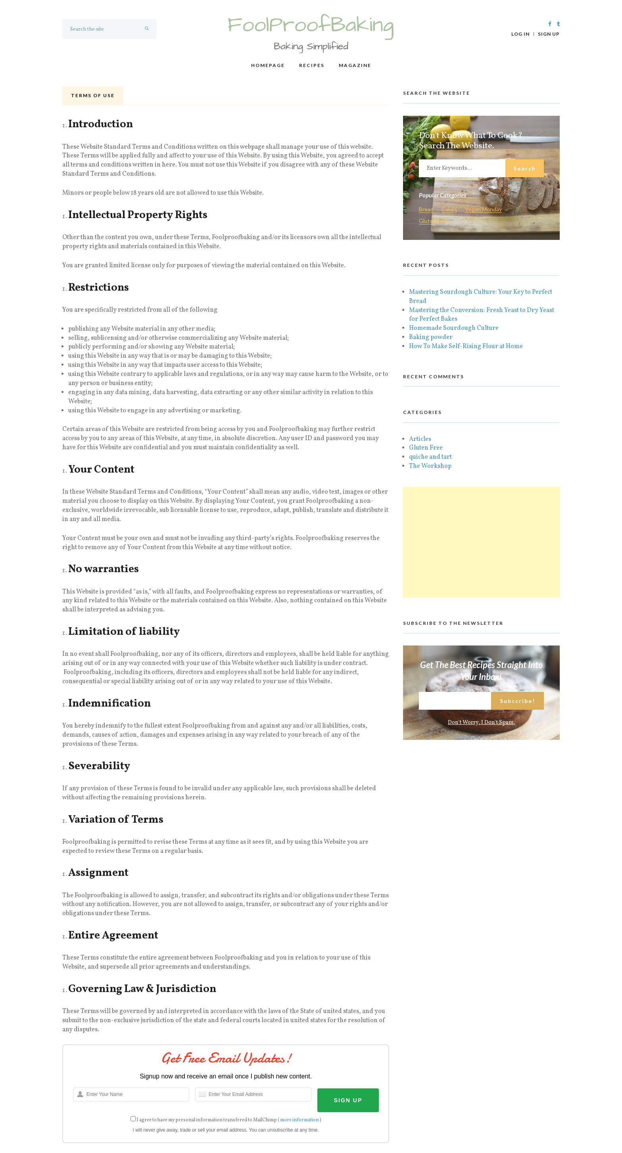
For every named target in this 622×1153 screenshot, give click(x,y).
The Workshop (430, 466)
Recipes (311, 65)
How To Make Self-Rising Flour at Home (466, 346)
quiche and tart (430, 457)
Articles (420, 439)
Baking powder (431, 337)
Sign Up (549, 34)
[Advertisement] (481, 542)
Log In (520, 34)
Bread (426, 210)
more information (299, 1120)
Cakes (449, 210)
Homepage (268, 65)
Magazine (355, 65)
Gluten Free (434, 221)
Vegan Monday (483, 210)
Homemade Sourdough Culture (454, 328)
